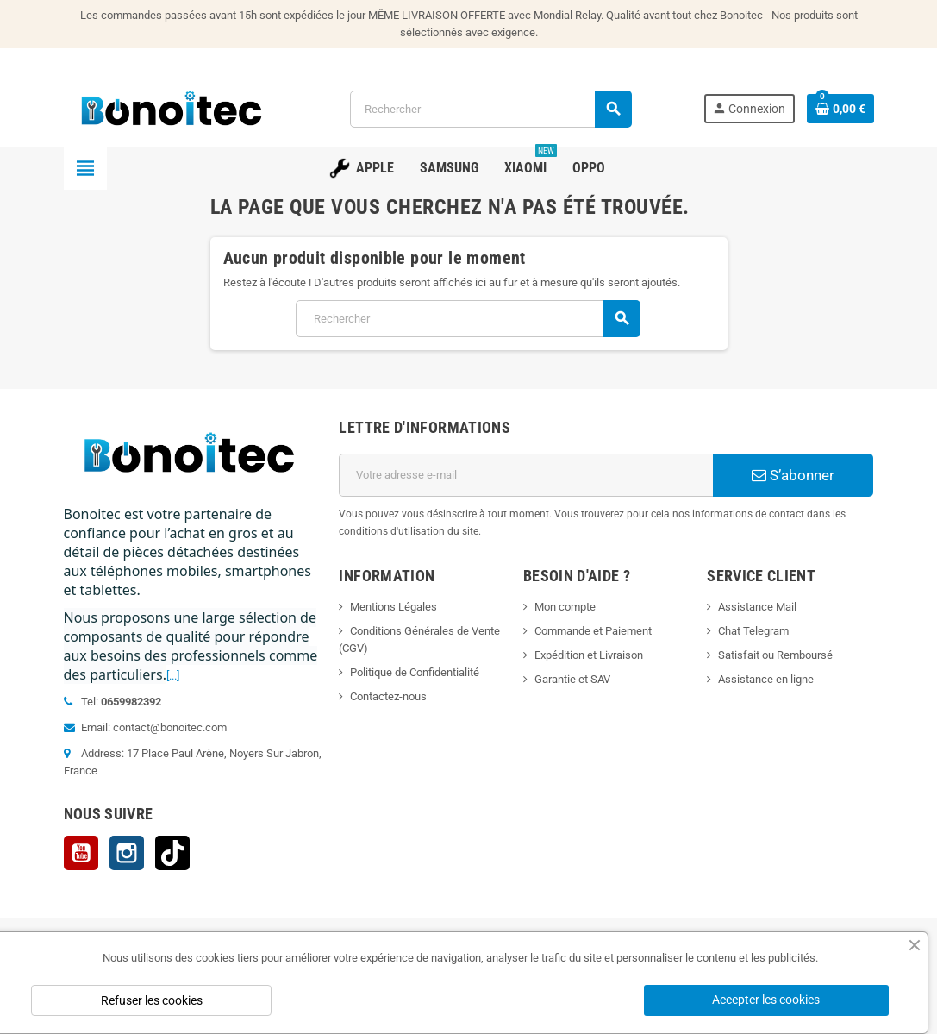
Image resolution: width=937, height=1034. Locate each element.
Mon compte (565, 606)
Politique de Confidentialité (414, 672)
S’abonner (793, 475)
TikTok (172, 853)
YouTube (81, 853)
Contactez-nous (388, 696)
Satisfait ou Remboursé (775, 655)
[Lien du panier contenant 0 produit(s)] (840, 108)
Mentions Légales (393, 606)
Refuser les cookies (152, 1000)
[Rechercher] (490, 109)
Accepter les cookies (766, 999)
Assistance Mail (757, 606)
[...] (172, 675)
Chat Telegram (753, 630)
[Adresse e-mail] (526, 475)
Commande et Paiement (593, 630)
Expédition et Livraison (588, 655)
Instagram (126, 853)
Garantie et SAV (572, 679)
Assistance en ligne (766, 679)
